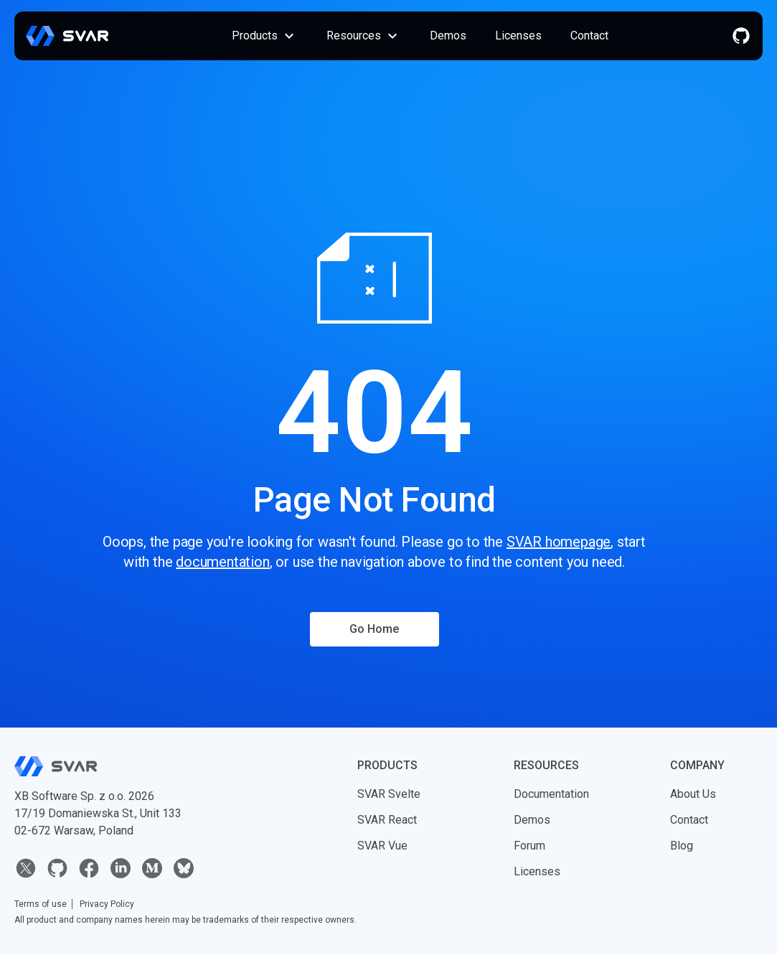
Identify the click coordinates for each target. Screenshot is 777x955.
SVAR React (387, 820)
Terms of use (40, 904)
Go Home (374, 629)
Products (265, 35)
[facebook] (88, 868)
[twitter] (25, 868)
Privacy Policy (107, 904)
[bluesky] (183, 868)
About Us (693, 794)
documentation (222, 561)
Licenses (518, 35)
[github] (741, 36)
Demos (448, 35)
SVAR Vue (382, 845)
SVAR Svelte (388, 794)
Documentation (551, 794)
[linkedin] (120, 868)
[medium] (152, 868)
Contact (589, 35)
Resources (363, 35)
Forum (529, 845)
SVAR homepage (559, 541)
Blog (681, 845)
